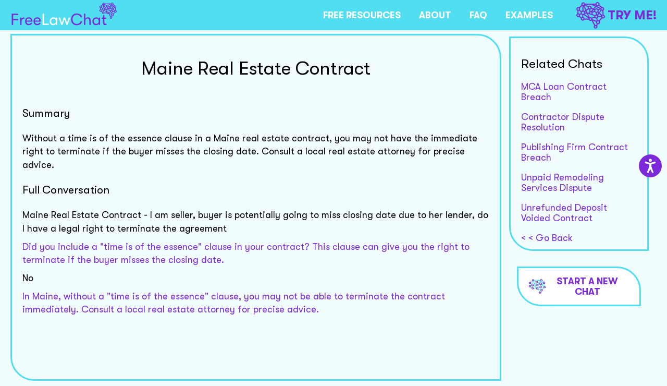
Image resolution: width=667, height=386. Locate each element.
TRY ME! (616, 15)
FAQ (478, 15)
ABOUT (435, 15)
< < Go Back (547, 238)
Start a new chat (574, 286)
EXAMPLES (529, 15)
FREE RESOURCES (362, 15)
